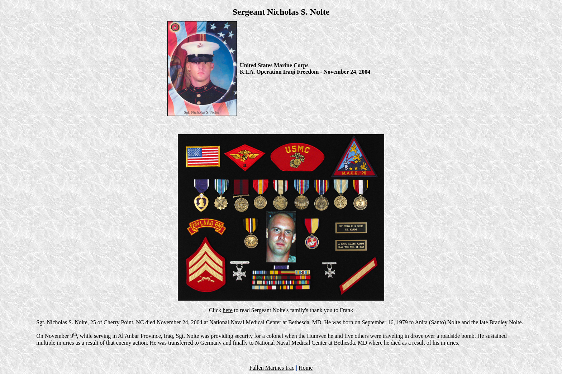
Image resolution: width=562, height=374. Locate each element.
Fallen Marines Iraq (272, 368)
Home (306, 368)
